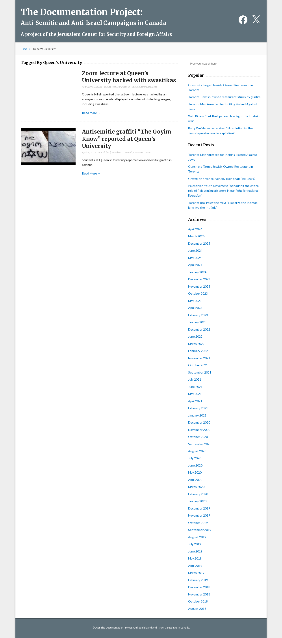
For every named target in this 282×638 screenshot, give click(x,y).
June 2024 (195, 250)
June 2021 (195, 387)
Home (24, 48)
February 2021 (198, 408)
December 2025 (199, 243)
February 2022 (198, 351)
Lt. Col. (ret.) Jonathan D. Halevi (121, 86)
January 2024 (197, 272)
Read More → (91, 113)
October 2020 (198, 437)
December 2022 (199, 329)
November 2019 (199, 515)
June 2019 (195, 551)
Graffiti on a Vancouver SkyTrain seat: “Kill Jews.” (221, 178)
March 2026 (196, 236)
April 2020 (195, 480)
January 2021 (197, 415)
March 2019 (196, 573)
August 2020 (197, 451)
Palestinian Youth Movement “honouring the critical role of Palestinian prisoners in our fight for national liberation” (223, 190)
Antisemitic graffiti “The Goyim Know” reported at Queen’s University (126, 138)
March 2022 (196, 344)
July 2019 (194, 544)
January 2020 (197, 501)
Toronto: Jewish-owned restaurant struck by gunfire (224, 97)
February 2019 (198, 580)
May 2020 (195, 472)
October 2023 (198, 293)
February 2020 (198, 494)
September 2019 (199, 530)
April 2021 (195, 401)
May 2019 (195, 558)
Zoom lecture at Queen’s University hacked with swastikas (129, 77)
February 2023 (198, 315)
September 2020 (199, 444)
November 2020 (199, 430)
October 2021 (198, 365)
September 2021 (199, 372)
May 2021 (195, 394)
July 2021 (194, 379)
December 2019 (199, 508)
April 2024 (195, 265)
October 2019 (198, 523)
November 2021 (199, 358)
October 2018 (198, 601)
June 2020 (195, 465)
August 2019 (197, 537)
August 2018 (197, 608)
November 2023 (199, 286)
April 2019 (195, 565)
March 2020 (196, 487)
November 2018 (199, 594)
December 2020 (199, 422)
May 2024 (195, 258)
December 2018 (199, 587)
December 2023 (199, 279)
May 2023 (195, 301)
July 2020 (194, 458)
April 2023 (195, 308)
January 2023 (197, 322)
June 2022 (195, 336)
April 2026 (195, 229)
